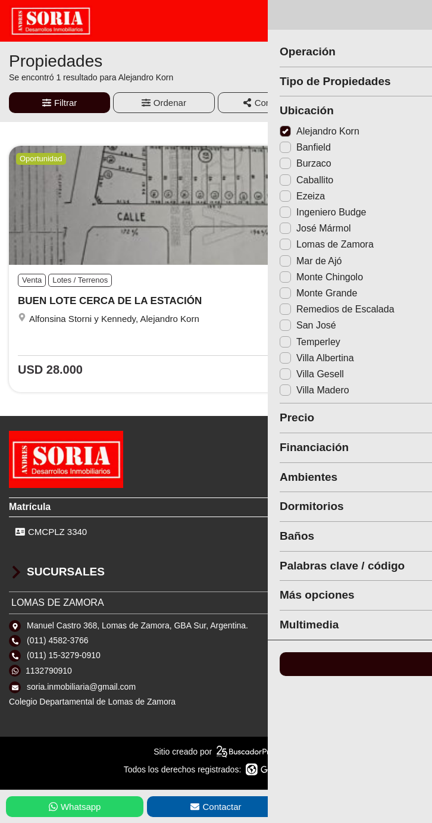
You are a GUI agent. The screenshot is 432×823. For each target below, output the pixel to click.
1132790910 (49, 670)
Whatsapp (75, 807)
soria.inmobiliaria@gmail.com (81, 686)
